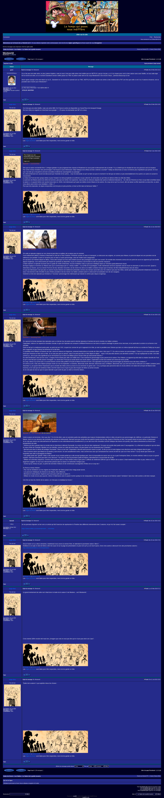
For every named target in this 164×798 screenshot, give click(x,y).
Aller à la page (145, 59)
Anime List (35, 138)
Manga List (27, 138)
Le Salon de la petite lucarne (32, 49)
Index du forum (8, 49)
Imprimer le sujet (8, 63)
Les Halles (17, 49)
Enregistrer (98, 43)
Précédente (152, 59)
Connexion (6, 37)
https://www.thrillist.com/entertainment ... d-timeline (38, 528)
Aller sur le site (82, 34)
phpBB (75, 796)
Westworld (8, 53)
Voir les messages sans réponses (12, 46)
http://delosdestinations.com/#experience (36, 548)
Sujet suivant (157, 63)
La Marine (13, 54)
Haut (4, 100)
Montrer (31, 90)
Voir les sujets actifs (27, 46)
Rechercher (157, 37)
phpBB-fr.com (86, 797)
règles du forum (31, 140)
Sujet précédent (148, 63)
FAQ (151, 37)
